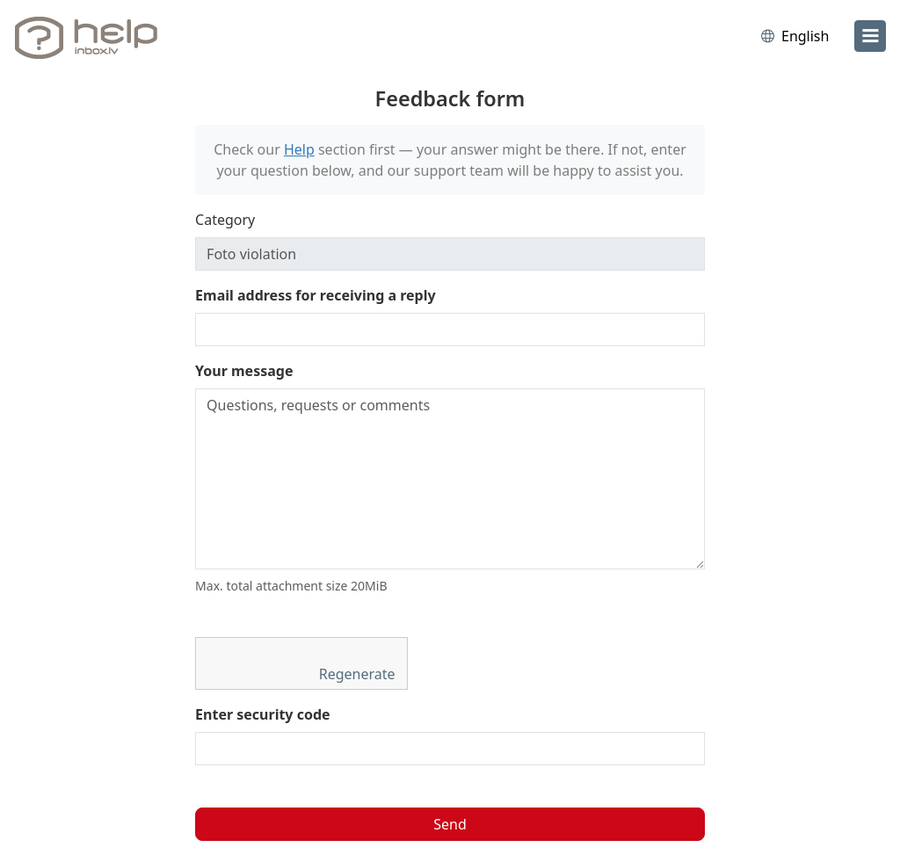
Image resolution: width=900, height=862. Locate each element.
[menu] (870, 36)
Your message (244, 370)
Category (225, 219)
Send (450, 824)
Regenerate (359, 674)
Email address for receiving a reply (315, 295)
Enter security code (262, 714)
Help (299, 149)
